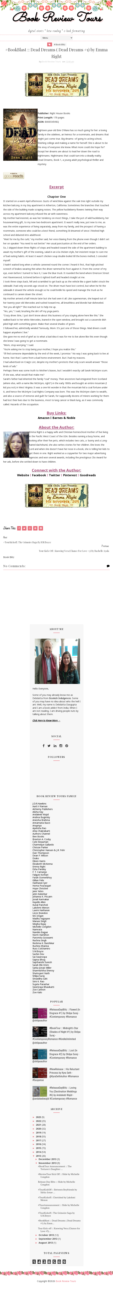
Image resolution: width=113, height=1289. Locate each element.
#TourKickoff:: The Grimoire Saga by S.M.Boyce (56, 1217)
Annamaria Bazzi (41, 825)
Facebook (39, 478)
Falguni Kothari (40, 877)
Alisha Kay (37, 814)
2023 (39, 1119)
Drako (35, 861)
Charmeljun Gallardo (43, 847)
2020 (39, 1131)
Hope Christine (40, 891)
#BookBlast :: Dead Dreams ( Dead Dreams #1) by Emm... (59, 1225)
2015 (39, 1150)
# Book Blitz (59, 46)
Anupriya (37, 828)
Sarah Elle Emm (40, 967)
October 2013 (47, 1237)
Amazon (43, 421)
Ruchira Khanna (40, 948)
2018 (39, 1139)
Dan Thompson (40, 855)
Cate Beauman (40, 844)
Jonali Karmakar (40, 902)
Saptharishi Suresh (42, 965)
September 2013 (48, 1241)
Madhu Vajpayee (41, 921)
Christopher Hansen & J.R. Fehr (48, 852)
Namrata (37, 932)
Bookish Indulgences (60, 700)
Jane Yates (37, 893)
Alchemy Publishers (42, 811)
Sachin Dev (38, 956)
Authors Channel (41, 836)
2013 (39, 1158)
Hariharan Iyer (39, 885)
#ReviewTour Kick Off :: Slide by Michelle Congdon (58, 1178)
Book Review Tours (56, 20)
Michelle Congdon (41, 929)
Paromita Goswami (42, 940)
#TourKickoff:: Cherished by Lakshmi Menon (56, 1201)
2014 (39, 1154)
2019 (39, 1135)
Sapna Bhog (38, 962)
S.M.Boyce (37, 954)
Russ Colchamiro (41, 951)
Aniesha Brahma (41, 822)
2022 (39, 1123)
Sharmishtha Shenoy (43, 973)
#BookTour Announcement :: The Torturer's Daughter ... (54, 1170)
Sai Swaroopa (39, 959)
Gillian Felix (38, 882)
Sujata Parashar (40, 986)
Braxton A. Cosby (41, 841)
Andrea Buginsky (41, 820)
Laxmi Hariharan (41, 913)
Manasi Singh (39, 923)
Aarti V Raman (40, 809)
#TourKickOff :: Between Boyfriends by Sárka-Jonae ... (57, 1194)
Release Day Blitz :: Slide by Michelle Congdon (56, 1186)
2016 (39, 1146)
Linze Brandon (40, 915)
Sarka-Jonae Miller (41, 970)
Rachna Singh (39, 943)
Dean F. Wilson (40, 858)
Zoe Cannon (38, 992)
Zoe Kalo (37, 995)
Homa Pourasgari (41, 888)
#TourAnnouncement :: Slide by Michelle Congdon (58, 1209)
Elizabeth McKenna (42, 866)
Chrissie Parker (40, 850)
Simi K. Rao (38, 984)
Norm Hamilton (40, 937)
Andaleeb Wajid (40, 817)
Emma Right (38, 869)
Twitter (54, 478)
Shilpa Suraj (38, 978)
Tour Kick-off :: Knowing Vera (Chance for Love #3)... (59, 1232)
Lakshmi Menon (40, 910)
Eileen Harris (38, 863)
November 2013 (48, 1165)
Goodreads (88, 478)
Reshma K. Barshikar (43, 945)
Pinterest (70, 478)
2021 (39, 1127)
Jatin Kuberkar (39, 896)
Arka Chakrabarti (41, 833)
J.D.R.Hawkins (39, 806)
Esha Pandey (39, 872)
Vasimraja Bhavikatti (43, 989)
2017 (39, 1143)
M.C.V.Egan (37, 918)
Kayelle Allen (39, 904)
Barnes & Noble (63, 421)
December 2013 (48, 1161)
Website (23, 478)
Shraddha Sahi (39, 981)
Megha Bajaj (39, 926)
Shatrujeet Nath (41, 975)
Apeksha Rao (39, 830)
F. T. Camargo (39, 874)
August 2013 (46, 1245)
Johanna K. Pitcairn (42, 899)
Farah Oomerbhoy (42, 880)
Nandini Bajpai (40, 934)
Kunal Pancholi (40, 907)
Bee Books (38, 839)
